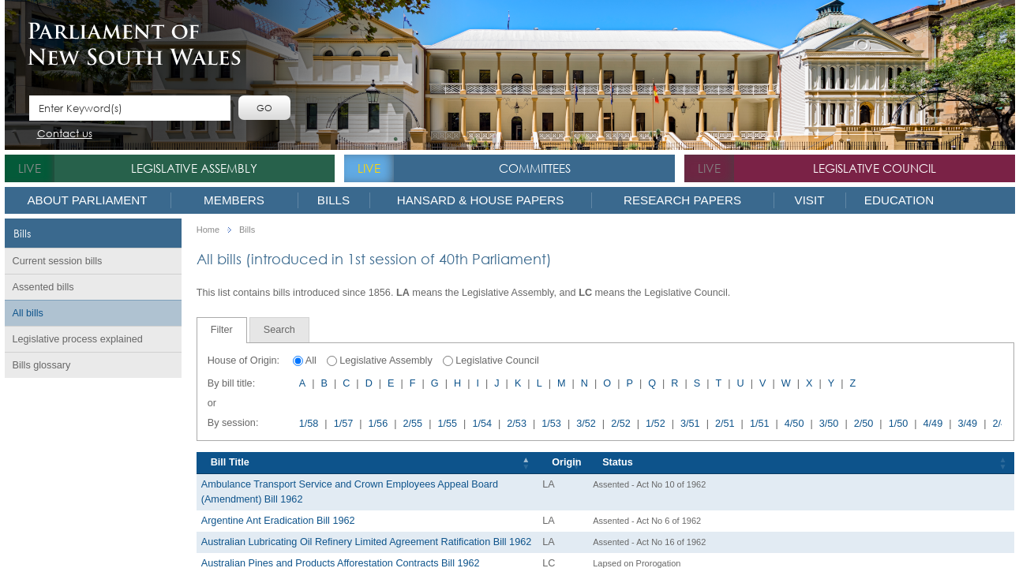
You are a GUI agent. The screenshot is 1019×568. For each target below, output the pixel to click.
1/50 (898, 423)
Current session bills (58, 261)
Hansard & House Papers (480, 200)
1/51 (760, 423)
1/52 (655, 423)
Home (208, 230)
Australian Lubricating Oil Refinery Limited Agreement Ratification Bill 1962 (366, 541)
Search (279, 329)
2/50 (864, 423)
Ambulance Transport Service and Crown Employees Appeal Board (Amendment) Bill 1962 (349, 492)
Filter (222, 329)
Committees (535, 168)
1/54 (482, 423)
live (29, 168)
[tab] (222, 330)
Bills (333, 200)
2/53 (516, 423)
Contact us (64, 134)
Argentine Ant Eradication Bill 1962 (278, 520)
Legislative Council (874, 168)
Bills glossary (42, 365)
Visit (810, 200)
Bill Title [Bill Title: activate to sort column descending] (230, 462)
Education (899, 200)
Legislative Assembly (194, 168)
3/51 (690, 423)
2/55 (413, 423)
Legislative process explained (78, 339)
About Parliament (87, 200)
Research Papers (682, 200)
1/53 (551, 423)
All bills (28, 313)
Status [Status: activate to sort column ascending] (617, 462)
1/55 (447, 423)
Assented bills (43, 287)
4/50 (794, 423)
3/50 (829, 423)
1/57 (344, 423)
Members (234, 200)
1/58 (309, 423)
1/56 (378, 423)
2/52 (621, 423)
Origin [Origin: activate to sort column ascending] (566, 462)
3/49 (968, 423)
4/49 (933, 423)
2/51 (725, 423)
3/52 (586, 423)
